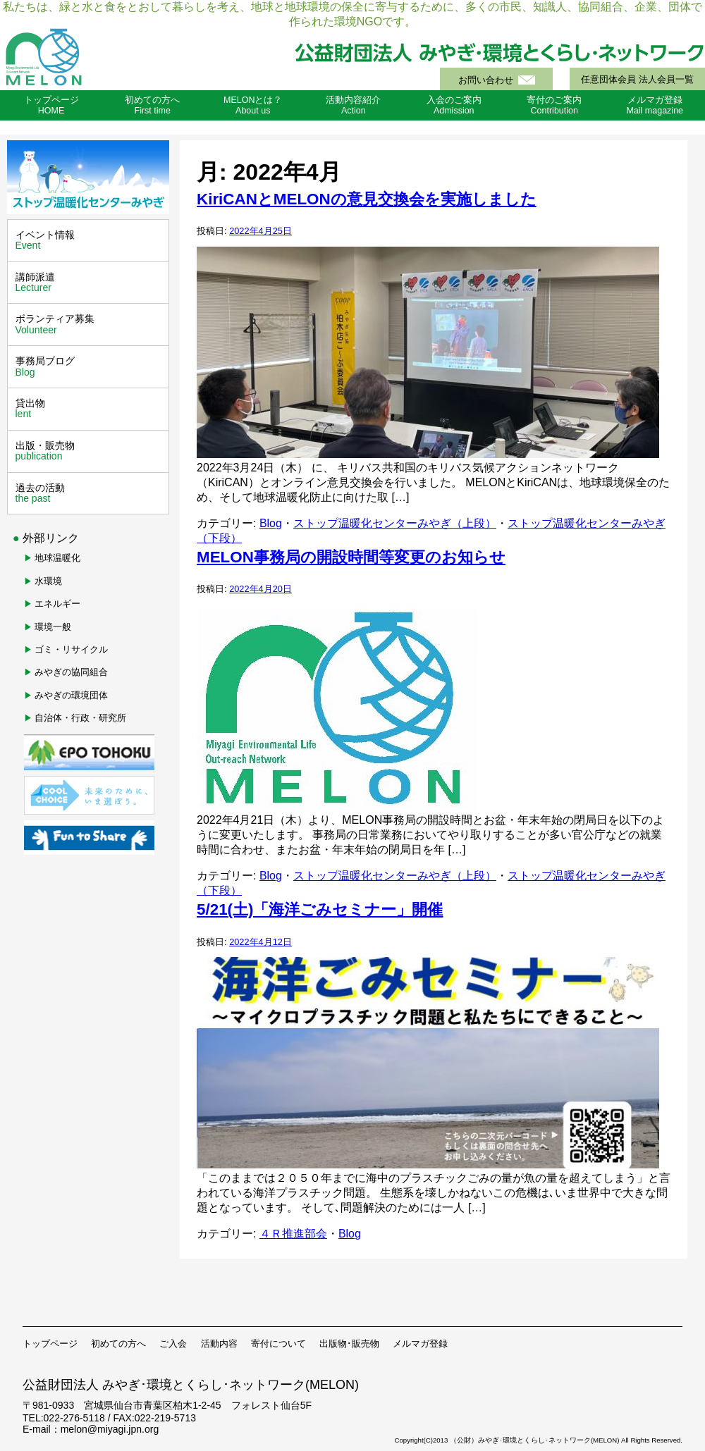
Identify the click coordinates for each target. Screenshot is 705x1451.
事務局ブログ (90, 366)
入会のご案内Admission (454, 105)
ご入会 (173, 1343)
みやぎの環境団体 (71, 695)
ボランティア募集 (90, 324)
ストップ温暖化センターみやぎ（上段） (394, 523)
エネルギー (57, 603)
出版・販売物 (90, 451)
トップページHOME (51, 105)
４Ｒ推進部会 (293, 1234)
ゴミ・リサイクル (71, 649)
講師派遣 (90, 282)
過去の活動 (90, 493)
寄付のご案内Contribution (554, 105)
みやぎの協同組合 (71, 672)
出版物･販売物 (349, 1343)
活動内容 (219, 1343)
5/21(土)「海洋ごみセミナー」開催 (320, 909)
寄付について (278, 1343)
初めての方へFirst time (152, 105)
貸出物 (90, 408)
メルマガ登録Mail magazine (654, 105)
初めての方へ (118, 1343)
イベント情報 (90, 240)
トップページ (50, 1343)
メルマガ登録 (420, 1343)
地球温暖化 (57, 557)
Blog (270, 523)
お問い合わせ (485, 80)
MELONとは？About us (252, 105)
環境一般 (53, 627)
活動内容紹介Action (353, 105)
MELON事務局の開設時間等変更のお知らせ (351, 557)
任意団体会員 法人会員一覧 (637, 80)
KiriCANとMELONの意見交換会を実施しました (367, 199)
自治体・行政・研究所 (80, 717)
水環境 (48, 581)
